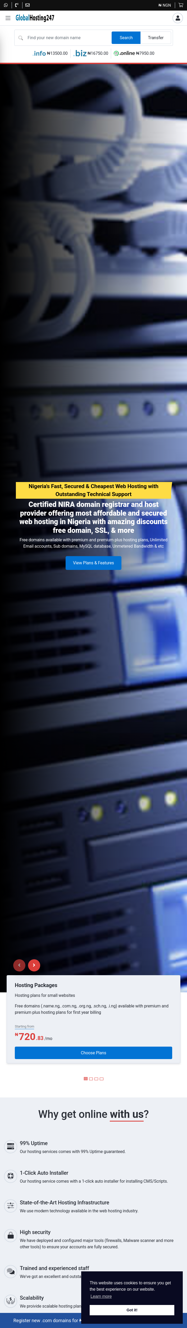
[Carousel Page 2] (91, 1079)
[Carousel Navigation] (27, 965)
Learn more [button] (101, 1296)
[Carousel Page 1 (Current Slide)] (86, 1078)
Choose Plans (93, 1052)
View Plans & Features (93, 562)
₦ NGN (164, 5)
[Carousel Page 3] (96, 1079)
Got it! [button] (131, 1310)
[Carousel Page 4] (101, 1079)
